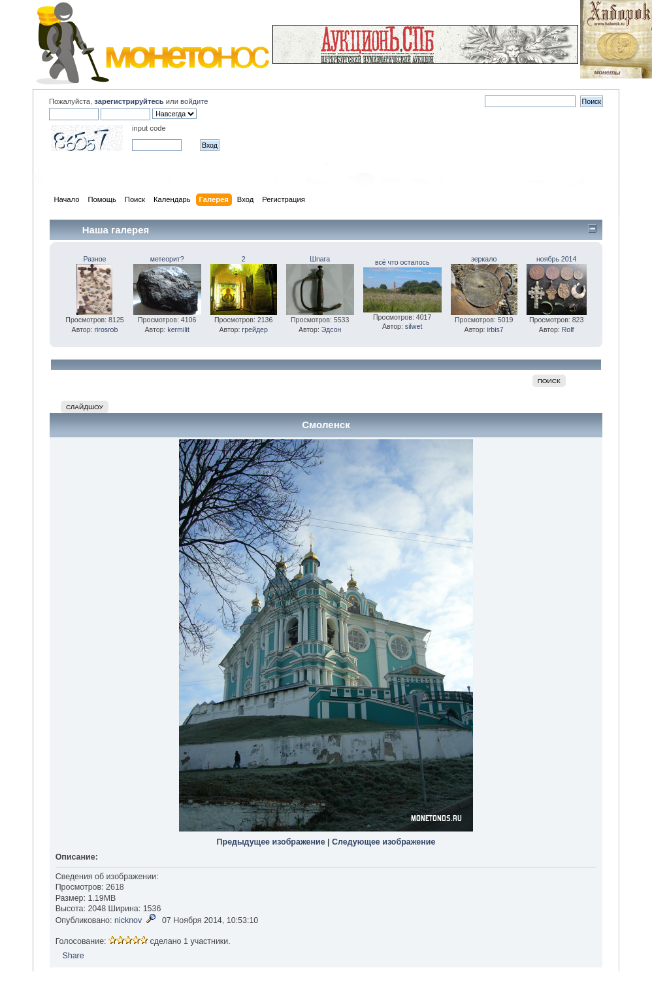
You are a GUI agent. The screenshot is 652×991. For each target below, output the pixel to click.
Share (73, 955)
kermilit (178, 329)
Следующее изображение (383, 842)
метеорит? (167, 259)
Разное (95, 259)
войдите (194, 101)
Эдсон (331, 329)
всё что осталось (402, 262)
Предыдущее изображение (271, 842)
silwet (414, 326)
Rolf (568, 329)
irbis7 (495, 329)
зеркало (484, 259)
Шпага (320, 259)
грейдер (255, 329)
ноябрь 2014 (556, 259)
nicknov (128, 920)
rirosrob (106, 329)
